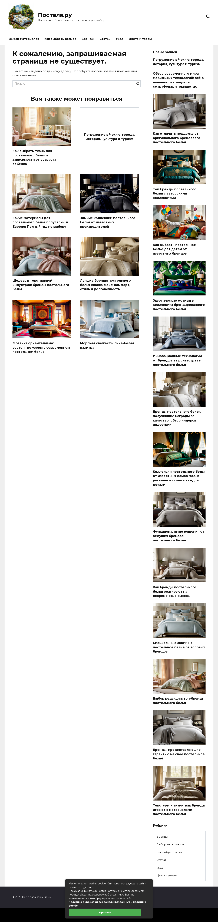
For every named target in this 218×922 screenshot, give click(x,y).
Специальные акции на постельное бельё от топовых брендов (179, 647)
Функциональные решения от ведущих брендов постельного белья (178, 536)
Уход (120, 39)
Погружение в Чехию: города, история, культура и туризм (109, 137)
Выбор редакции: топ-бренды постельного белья (178, 701)
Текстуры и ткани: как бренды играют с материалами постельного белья (179, 810)
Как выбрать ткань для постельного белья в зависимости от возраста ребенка (34, 157)
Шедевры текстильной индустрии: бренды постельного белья (40, 285)
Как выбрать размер (60, 39)
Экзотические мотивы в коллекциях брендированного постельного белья (179, 304)
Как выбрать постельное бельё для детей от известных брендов (174, 249)
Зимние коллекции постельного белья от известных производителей (107, 222)
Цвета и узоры (140, 39)
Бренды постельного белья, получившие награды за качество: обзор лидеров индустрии (177, 418)
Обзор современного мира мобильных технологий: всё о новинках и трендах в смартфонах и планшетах (178, 80)
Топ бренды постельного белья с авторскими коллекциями (174, 193)
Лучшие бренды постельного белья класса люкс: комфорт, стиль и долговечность (105, 285)
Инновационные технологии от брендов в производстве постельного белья (177, 360)
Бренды (88, 39)
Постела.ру (55, 15)
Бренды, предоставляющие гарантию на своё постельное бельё (179, 754)
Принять (105, 912)
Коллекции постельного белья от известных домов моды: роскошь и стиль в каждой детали (179, 478)
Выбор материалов (24, 39)
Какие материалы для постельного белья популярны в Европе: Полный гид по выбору (40, 222)
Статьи (105, 39)
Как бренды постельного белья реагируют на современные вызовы (174, 591)
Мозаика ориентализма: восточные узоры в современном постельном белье (41, 347)
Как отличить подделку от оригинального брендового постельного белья (176, 138)
